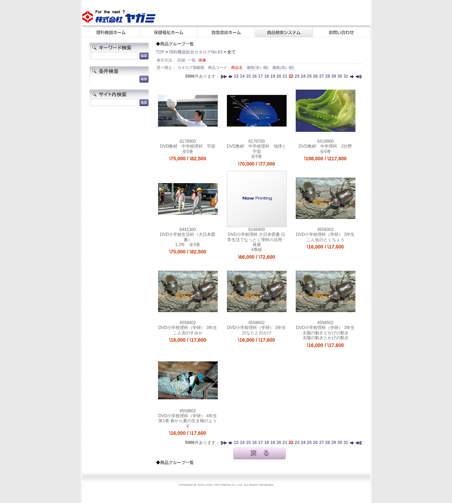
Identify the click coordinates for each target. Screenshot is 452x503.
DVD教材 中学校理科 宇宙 (187, 146)
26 (315, 76)
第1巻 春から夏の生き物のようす (187, 423)
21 (285, 76)
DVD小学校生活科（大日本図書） (187, 237)
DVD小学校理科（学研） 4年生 (187, 415)
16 (254, 76)
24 (303, 76)
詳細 (181, 60)
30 (340, 76)
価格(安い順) (258, 67)
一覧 (192, 60)
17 (260, 76)
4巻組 (256, 249)
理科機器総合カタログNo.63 (195, 52)
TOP (160, 52)
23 (297, 76)
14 (242, 76)
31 (345, 76)
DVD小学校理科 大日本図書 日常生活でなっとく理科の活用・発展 (256, 239)
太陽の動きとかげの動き (325, 337)
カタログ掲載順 (191, 67)
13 (236, 76)
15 (248, 76)
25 (309, 76)
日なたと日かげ (256, 332)
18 (266, 76)
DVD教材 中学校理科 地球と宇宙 (256, 149)
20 (278, 76)
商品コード (218, 67)
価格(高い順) (283, 67)
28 (327, 76)
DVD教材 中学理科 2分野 (325, 146)
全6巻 (325, 151)
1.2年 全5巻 (187, 244)
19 (272, 76)
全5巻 (187, 151)
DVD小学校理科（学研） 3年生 (325, 234)
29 (333, 76)
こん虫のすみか (188, 332)
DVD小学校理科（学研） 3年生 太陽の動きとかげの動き (325, 330)
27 (321, 76)
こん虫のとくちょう (326, 239)
